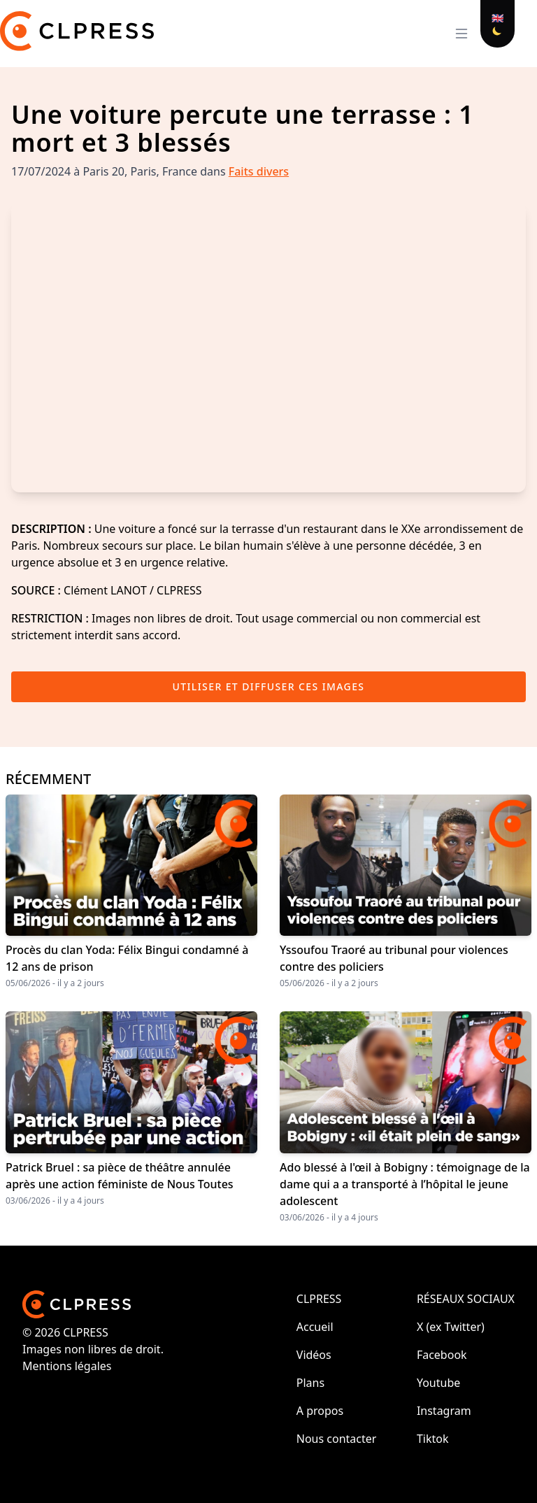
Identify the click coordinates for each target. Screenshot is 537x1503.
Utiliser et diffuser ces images (269, 686)
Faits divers (259, 171)
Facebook (442, 1354)
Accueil (315, 1326)
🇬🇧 (497, 17)
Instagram (444, 1410)
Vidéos (313, 1354)
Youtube (438, 1382)
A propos (319, 1410)
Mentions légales (67, 1366)
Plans (310, 1382)
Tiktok (433, 1438)
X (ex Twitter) (451, 1326)
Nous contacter (336, 1438)
